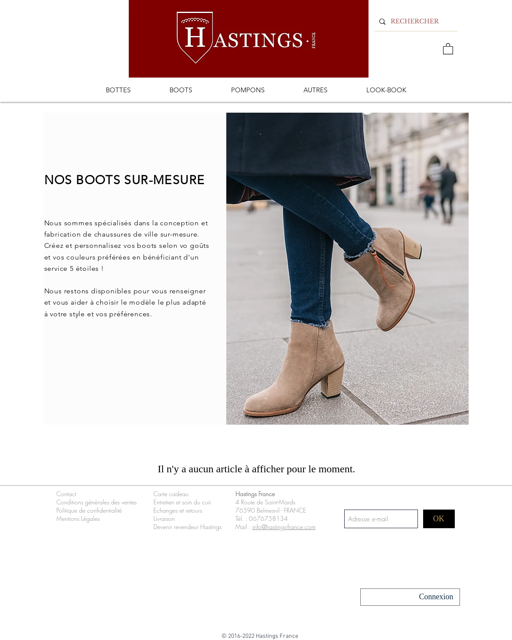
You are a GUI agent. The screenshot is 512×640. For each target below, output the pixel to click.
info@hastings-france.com (284, 527)
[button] (448, 48)
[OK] (439, 519)
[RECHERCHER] (415, 21)
